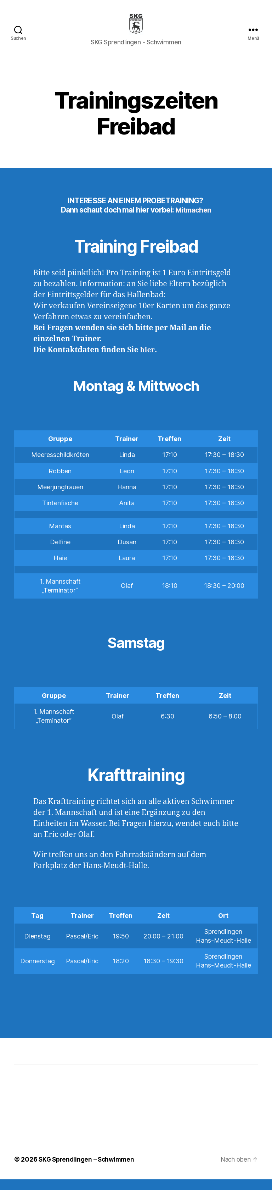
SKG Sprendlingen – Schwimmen (88, 1170)
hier (147, 360)
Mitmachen (193, 220)
